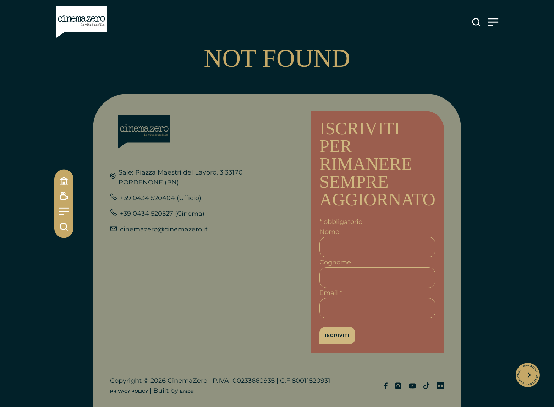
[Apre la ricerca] (476, 22)
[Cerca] (63, 227)
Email (330, 293)
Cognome (335, 262)
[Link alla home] (81, 22)
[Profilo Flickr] (440, 385)
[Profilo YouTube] (412, 386)
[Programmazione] (64, 196)
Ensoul (187, 391)
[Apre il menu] (493, 22)
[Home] (64, 180)
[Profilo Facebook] (386, 385)
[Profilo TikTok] (426, 385)
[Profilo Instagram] (398, 385)
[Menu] (64, 211)
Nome (329, 232)
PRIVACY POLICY (129, 391)
